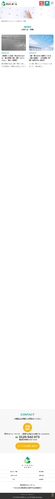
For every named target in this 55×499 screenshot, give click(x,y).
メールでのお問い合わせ (27, 446)
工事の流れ (41, 475)
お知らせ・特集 (13, 471)
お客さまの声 (14, 475)
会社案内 (41, 479)
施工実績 (41, 471)
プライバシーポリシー (27, 494)
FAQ (14, 479)
